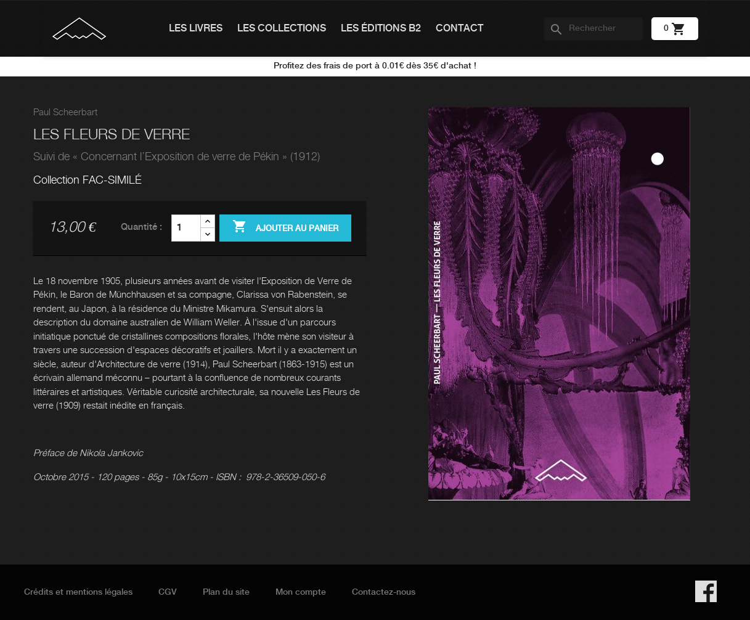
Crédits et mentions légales (78, 592)
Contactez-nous (383, 592)
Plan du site (226, 592)
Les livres (195, 28)
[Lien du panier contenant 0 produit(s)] (674, 28)
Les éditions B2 (381, 28)
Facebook (706, 591)
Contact (459, 28)
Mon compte (300, 592)
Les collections (281, 28)
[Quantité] (186, 228)
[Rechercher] (593, 29)
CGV (167, 592)
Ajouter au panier (285, 227)
